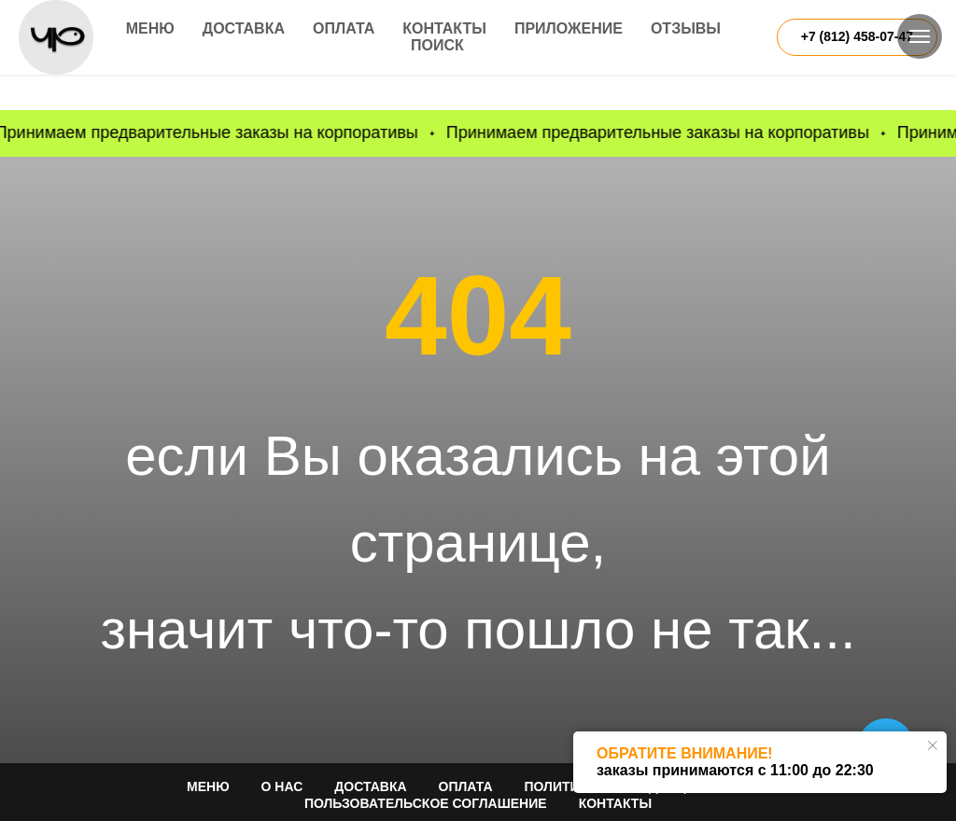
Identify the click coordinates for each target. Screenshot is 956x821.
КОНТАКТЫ (615, 803)
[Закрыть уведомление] (932, 745)
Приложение (568, 28)
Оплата (343, 28)
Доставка (244, 28)
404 (478, 315)
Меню (150, 28)
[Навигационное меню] (919, 36)
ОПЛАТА (466, 786)
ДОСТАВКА (370, 786)
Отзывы (686, 28)
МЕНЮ (208, 786)
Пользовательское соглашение (425, 803)
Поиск (437, 45)
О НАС (282, 786)
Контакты (444, 28)
